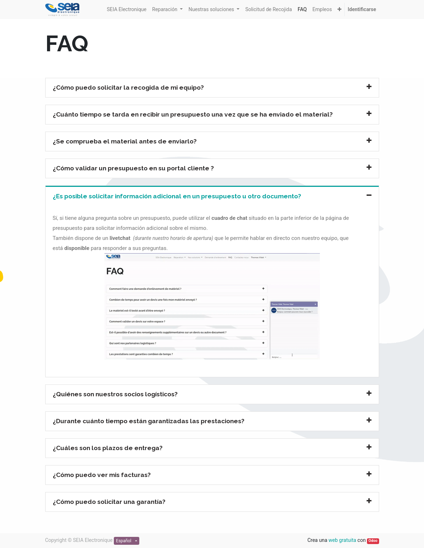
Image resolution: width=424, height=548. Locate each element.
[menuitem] (126, 9)
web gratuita (342, 540)
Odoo (372, 540)
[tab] (212, 87)
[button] (339, 9)
